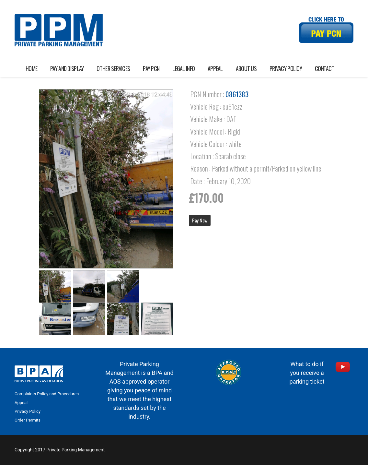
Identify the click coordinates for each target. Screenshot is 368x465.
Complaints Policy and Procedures (47, 393)
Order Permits (27, 420)
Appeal (21, 402)
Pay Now (199, 220)
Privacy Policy (27, 411)
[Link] (59, 30)
